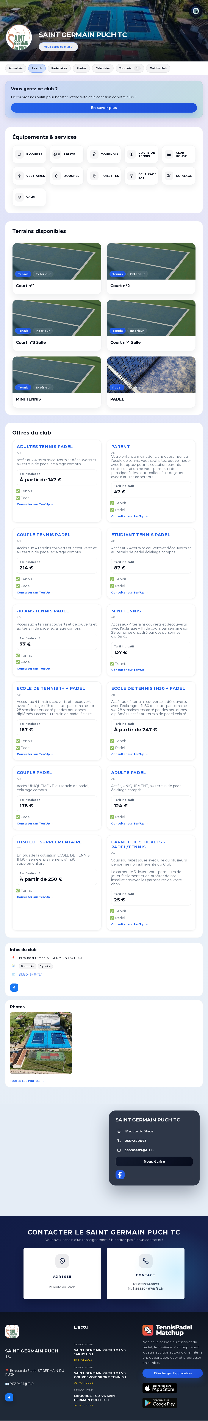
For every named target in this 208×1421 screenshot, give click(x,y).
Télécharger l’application (173, 1374)
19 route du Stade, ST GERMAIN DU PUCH (51, 959)
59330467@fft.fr (31, 975)
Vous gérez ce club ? (58, 46)
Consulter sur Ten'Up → (35, 504)
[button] (41, 1043)
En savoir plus (104, 108)
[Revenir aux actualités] (19, 37)
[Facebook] (14, 988)
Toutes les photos (25, 1081)
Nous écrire (154, 1162)
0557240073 (136, 1141)
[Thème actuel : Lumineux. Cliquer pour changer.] (196, 11)
